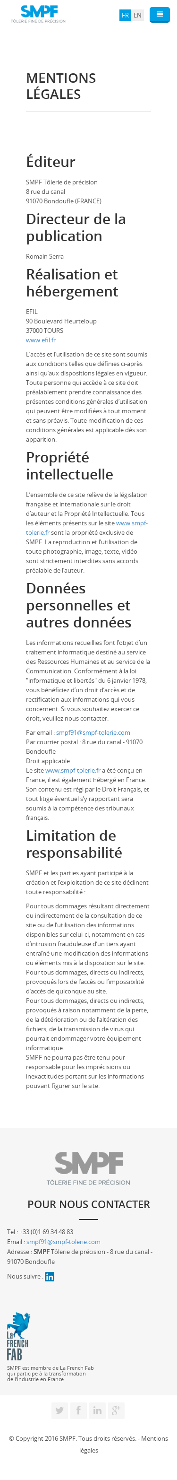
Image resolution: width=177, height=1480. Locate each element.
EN (138, 15)
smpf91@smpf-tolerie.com (93, 732)
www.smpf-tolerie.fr (73, 770)
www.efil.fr (41, 340)
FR (125, 15)
